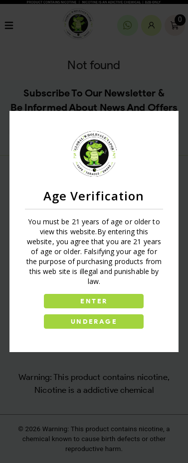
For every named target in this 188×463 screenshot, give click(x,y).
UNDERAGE (94, 321)
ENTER (93, 301)
